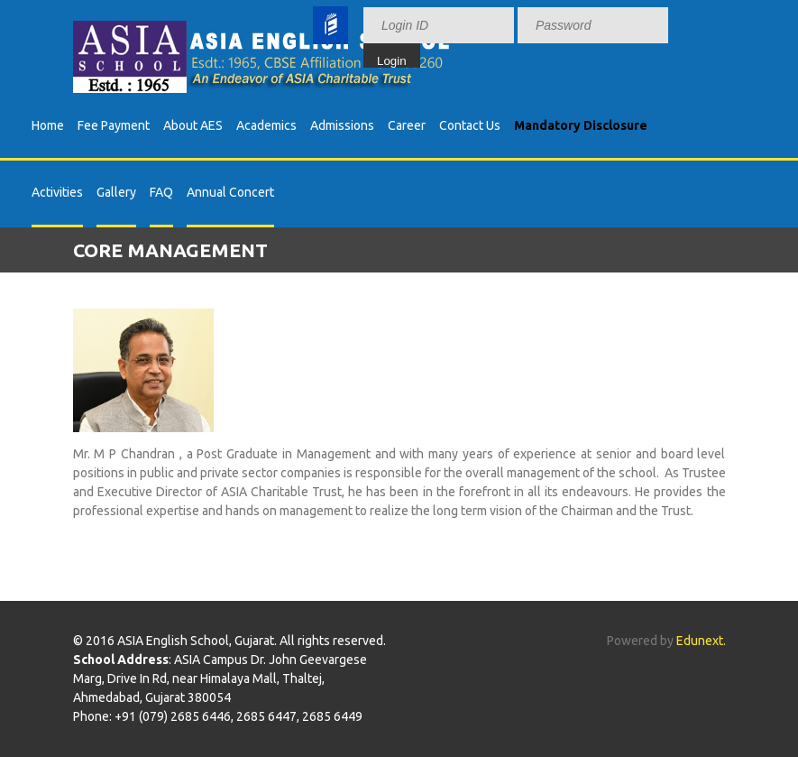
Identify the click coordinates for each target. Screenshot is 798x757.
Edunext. (701, 640)
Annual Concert (230, 192)
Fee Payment (114, 125)
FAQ (161, 192)
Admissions (342, 125)
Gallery (116, 192)
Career (407, 125)
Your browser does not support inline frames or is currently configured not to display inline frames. (541, 34)
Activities (57, 192)
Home (48, 125)
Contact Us (469, 125)
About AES (193, 125)
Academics (266, 125)
